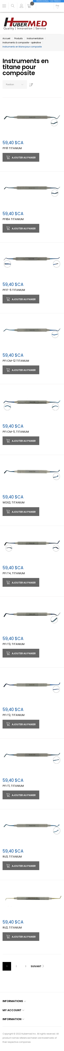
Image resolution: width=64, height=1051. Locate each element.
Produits (18, 38)
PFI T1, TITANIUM (13, 786)
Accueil (6, 38)
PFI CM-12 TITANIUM (16, 361)
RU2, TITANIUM (12, 928)
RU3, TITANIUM (12, 857)
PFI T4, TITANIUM (14, 573)
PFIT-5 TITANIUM (14, 290)
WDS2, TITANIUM (13, 502)
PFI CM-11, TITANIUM (16, 432)
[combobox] (15, 84)
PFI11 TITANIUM (12, 148)
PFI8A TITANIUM (13, 219)
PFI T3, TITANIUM (13, 644)
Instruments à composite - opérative (22, 42)
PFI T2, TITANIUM (13, 715)
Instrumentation (35, 38)
